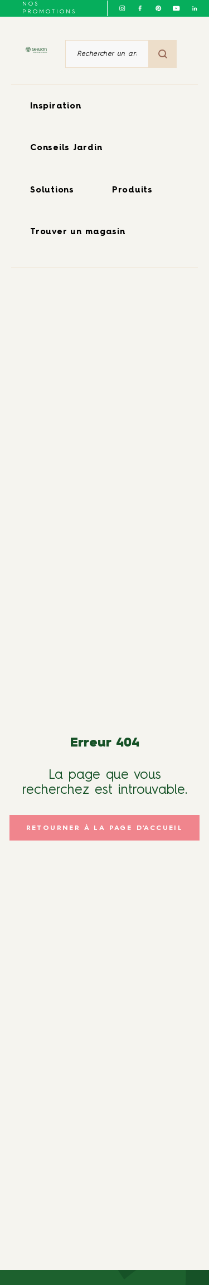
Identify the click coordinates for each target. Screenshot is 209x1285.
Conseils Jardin (66, 148)
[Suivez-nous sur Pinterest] (158, 8)
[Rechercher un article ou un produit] (107, 54)
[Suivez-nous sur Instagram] (122, 8)
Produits (132, 190)
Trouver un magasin (77, 232)
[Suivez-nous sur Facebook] (140, 8)
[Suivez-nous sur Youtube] (176, 8)
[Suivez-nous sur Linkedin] (194, 8)
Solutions (52, 190)
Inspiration (55, 106)
